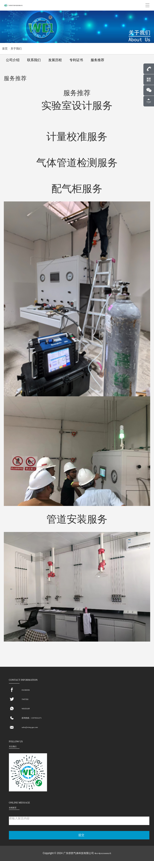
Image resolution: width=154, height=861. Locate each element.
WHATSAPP (26, 709)
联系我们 (34, 60)
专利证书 (76, 60)
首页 (5, 48)
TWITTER (25, 699)
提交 (81, 835)
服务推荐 (97, 60)
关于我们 (16, 48)
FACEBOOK (26, 690)
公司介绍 (12, 60)
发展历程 (55, 60)
